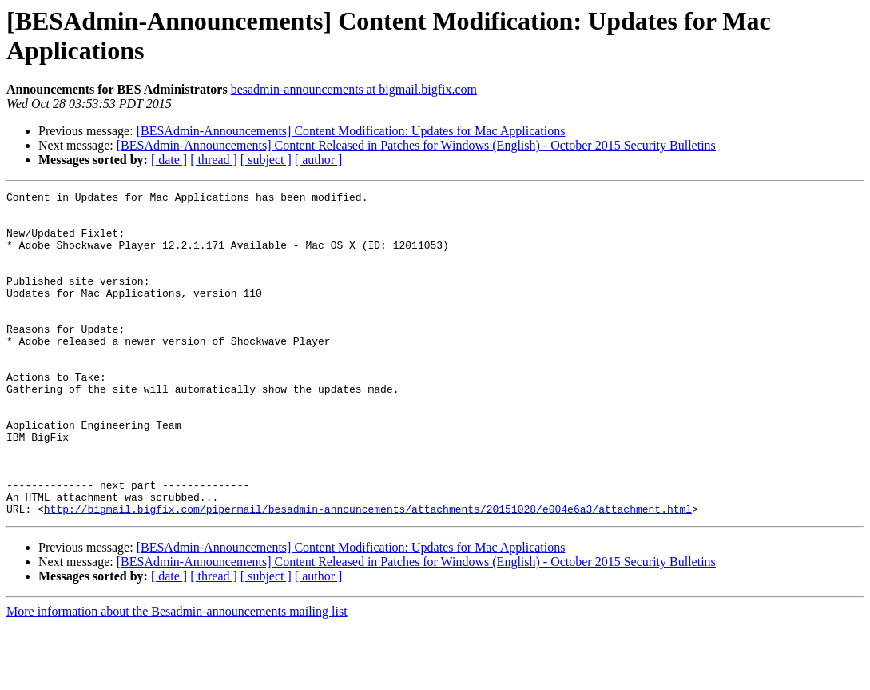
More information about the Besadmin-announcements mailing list (177, 676)
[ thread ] (213, 159)
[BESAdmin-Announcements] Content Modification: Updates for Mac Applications (351, 131)
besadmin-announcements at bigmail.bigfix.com (354, 89)
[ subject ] (266, 159)
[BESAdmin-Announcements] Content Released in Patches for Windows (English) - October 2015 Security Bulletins (416, 145)
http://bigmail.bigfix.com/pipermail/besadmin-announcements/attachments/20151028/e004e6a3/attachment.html (368, 573)
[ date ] (169, 159)
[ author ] (319, 159)
